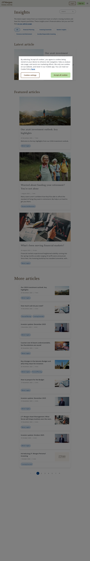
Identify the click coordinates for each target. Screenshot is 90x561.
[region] (46, 68)
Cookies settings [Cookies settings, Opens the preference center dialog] (30, 75)
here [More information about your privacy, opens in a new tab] (33, 69)
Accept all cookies (60, 75)
